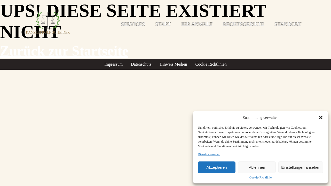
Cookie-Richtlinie (260, 177)
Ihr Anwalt (196, 24)
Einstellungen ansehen (300, 167)
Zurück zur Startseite (64, 51)
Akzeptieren (216, 167)
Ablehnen (257, 167)
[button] (320, 117)
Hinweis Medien (173, 64)
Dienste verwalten (209, 154)
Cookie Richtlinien (211, 64)
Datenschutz (141, 64)
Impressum (113, 64)
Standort (287, 24)
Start (163, 24)
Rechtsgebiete (243, 24)
